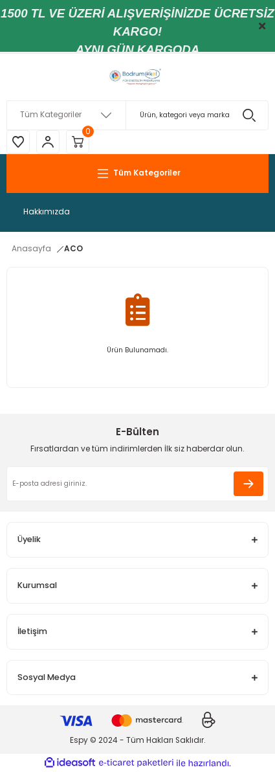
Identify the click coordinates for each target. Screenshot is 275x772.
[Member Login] (48, 141)
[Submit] (248, 483)
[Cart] (77, 141)
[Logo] (137, 77)
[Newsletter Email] (137, 483)
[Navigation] (137, 173)
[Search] (137, 115)
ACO (73, 249)
